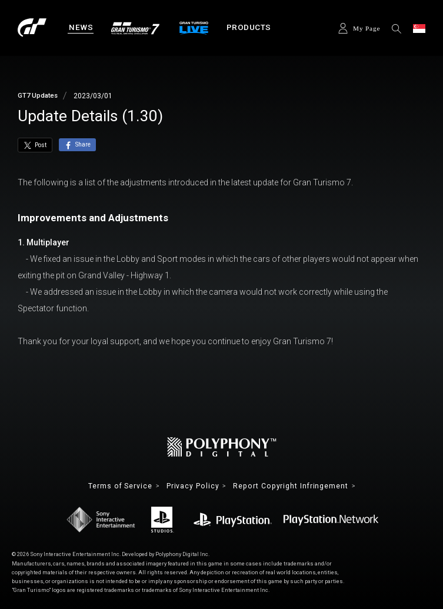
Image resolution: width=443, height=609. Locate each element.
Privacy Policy (193, 486)
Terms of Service (121, 486)
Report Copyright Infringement (290, 486)
